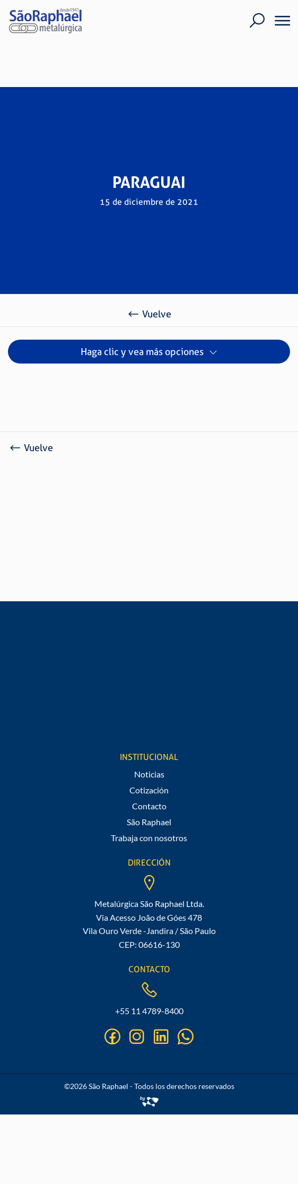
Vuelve (149, 314)
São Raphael (149, 822)
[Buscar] (257, 20)
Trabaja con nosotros (149, 838)
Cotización (149, 790)
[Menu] (279, 20)
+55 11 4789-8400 (149, 1011)
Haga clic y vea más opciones (142, 351)
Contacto (149, 806)
